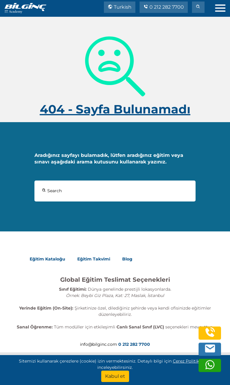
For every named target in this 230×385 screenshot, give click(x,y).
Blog (127, 259)
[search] (198, 7)
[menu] (222, 6)
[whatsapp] (210, 368)
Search (52, 190)
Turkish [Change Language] (119, 7)
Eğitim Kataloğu (47, 259)
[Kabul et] (115, 376)
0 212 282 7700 (163, 7)
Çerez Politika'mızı (192, 361)
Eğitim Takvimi (93, 259)
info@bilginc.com (98, 344)
